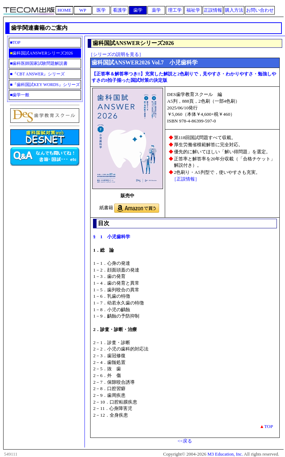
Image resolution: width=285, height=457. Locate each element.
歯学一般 (20, 94)
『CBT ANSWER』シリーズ (38, 74)
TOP (27, 42)
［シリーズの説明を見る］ (116, 54)
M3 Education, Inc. (225, 454)
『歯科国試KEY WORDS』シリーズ (46, 84)
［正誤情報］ (185, 179)
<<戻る (185, 441)
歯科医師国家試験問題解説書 (40, 63)
